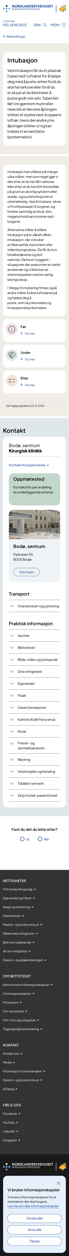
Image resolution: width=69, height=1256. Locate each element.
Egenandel (26, 683)
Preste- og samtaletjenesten (31, 745)
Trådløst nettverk (31, 783)
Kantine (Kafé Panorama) (36, 719)
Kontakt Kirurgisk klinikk (27, 465)
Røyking (24, 759)
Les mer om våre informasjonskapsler (33, 1206)
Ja (27, 839)
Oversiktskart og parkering (38, 606)
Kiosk (22, 731)
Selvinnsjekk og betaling (36, 771)
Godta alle (34, 1218)
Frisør (22, 695)
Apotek (23, 635)
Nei (46, 839)
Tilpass (34, 1241)
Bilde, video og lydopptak (38, 659)
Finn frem (27, 572)
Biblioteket (26, 647)
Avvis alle (34, 1229)
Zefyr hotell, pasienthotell (37, 795)
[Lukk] (58, 1183)
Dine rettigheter (30, 671)
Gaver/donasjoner (32, 707)
